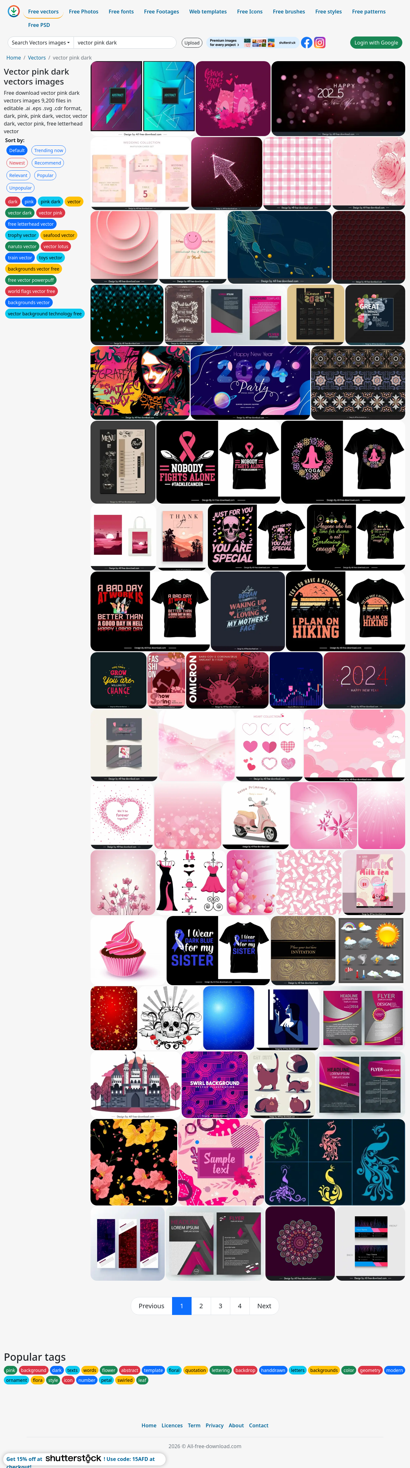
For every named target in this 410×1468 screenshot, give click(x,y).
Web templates (208, 11)
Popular (45, 175)
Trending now (48, 150)
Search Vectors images (39, 42)
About (236, 1425)
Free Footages (161, 11)
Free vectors (43, 11)
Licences (172, 1425)
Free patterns (369, 11)
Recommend (48, 163)
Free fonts (121, 11)
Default (17, 150)
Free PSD (39, 24)
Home (13, 57)
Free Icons (250, 11)
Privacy (215, 1425)
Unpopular (20, 188)
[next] (264, 1306)
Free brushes (289, 11)
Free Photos (83, 11)
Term (194, 1425)
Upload (192, 43)
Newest (17, 163)
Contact (259, 1425)
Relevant (18, 175)
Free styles (328, 11)
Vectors (37, 57)
